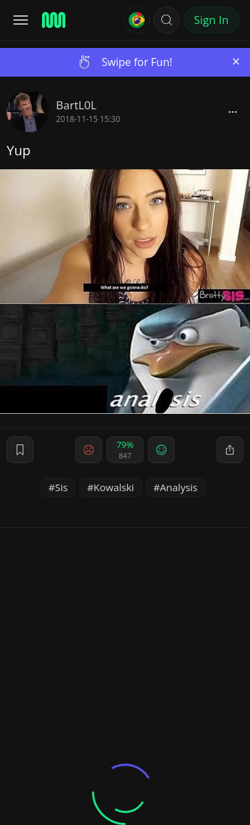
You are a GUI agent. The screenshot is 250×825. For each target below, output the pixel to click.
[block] (232, 111)
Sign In (211, 19)
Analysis (178, 487)
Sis (61, 487)
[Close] (236, 62)
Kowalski (113, 487)
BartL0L (76, 105)
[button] (166, 20)
